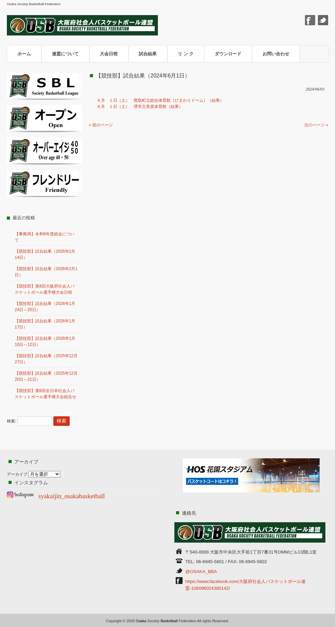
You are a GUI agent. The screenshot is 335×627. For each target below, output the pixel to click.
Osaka (141, 621)
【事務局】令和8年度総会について (45, 237)
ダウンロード (228, 53)
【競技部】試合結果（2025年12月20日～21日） (46, 376)
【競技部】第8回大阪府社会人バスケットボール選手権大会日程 (45, 289)
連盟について (65, 53)
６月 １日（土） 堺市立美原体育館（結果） (138, 106)
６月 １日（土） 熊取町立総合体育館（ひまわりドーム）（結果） (158, 100)
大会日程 (109, 53)
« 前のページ (101, 125)
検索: (11, 421)
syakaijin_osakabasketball (71, 496)
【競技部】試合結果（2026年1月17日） (45, 324)
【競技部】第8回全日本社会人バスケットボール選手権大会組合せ (45, 393)
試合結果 (148, 53)
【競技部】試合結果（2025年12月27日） (46, 358)
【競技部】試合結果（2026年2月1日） (46, 271)
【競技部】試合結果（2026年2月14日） (45, 254)
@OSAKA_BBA (201, 571)
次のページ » (316, 125)
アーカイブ (17, 474)
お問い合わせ (276, 53)
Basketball (169, 621)
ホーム (24, 53)
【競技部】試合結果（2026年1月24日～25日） (45, 306)
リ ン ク (185, 53)
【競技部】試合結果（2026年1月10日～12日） (45, 341)
